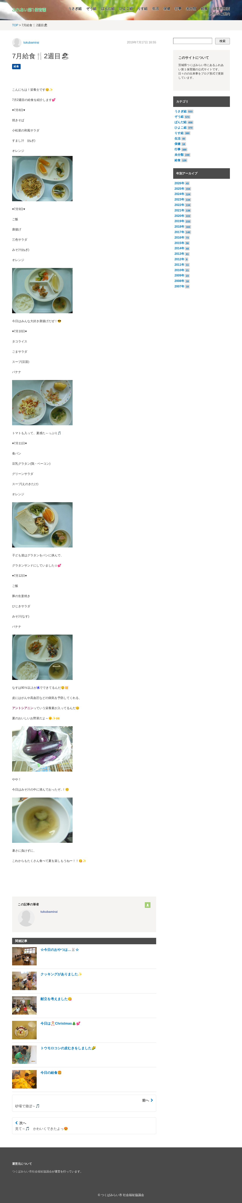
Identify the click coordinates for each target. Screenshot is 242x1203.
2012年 (179, 259)
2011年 (179, 264)
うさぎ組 (75, 9)
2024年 (179, 194)
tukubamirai (31, 42)
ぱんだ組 (108, 9)
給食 (204, 9)
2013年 (179, 253)
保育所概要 (221, 9)
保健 (166, 9)
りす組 (142, 9)
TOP (15, 25)
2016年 (179, 237)
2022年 (179, 205)
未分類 (191, 9)
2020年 (179, 215)
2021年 (179, 210)
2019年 (179, 221)
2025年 (179, 188)
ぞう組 (91, 9)
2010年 (179, 270)
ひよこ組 (126, 9)
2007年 (179, 286)
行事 (178, 9)
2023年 (179, 199)
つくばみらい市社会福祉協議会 (32, 1171)
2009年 (179, 275)
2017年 (179, 232)
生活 (155, 9)
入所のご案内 (219, 14)
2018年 (179, 226)
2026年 (179, 183)
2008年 (179, 281)
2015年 (179, 243)
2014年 (179, 248)
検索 (223, 41)
